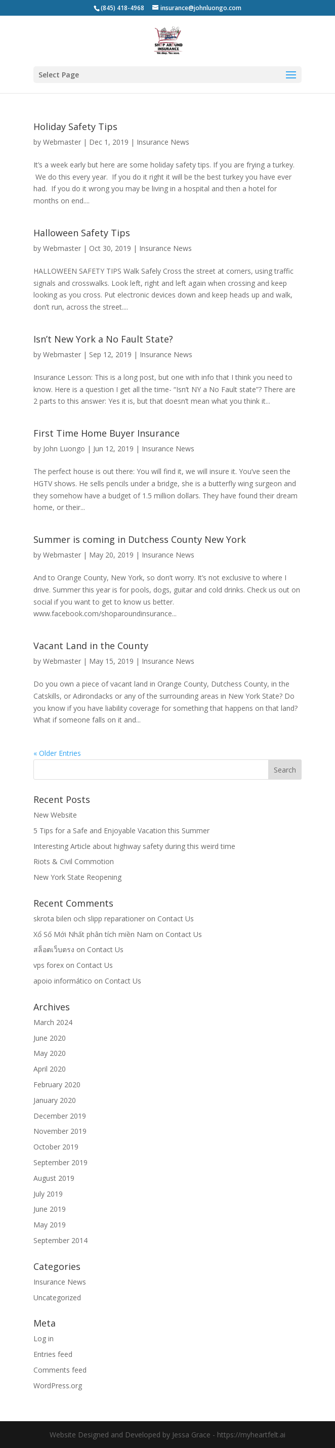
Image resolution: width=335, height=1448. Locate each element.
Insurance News (163, 142)
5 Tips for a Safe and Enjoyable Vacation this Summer (121, 830)
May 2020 (49, 1053)
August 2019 (53, 1178)
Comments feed (60, 1370)
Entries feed (52, 1354)
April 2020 (49, 1069)
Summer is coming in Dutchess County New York (139, 539)
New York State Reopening (77, 877)
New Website (55, 815)
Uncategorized (57, 1297)
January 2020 (54, 1100)
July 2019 (48, 1194)
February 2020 (56, 1084)
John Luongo (64, 448)
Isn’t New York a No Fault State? (103, 339)
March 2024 (52, 1022)
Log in (43, 1338)
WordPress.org (57, 1385)
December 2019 (59, 1116)
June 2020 (49, 1038)
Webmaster (62, 142)
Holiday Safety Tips (75, 126)
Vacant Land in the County (90, 646)
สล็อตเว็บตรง (53, 949)
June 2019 (49, 1209)
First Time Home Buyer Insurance (106, 433)
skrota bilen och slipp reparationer (89, 918)
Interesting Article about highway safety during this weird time (134, 846)
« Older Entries (57, 753)
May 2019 (49, 1224)
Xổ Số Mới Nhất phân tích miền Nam (93, 934)
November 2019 (60, 1131)
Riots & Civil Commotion (73, 861)
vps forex (48, 965)
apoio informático (62, 981)
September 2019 (60, 1162)
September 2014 (60, 1240)
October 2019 (55, 1147)
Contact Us (175, 918)
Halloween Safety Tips (81, 233)
